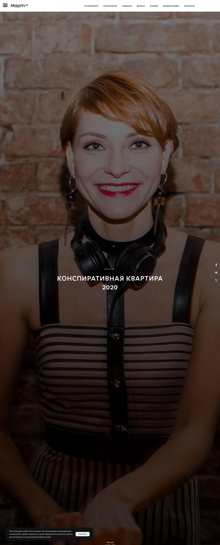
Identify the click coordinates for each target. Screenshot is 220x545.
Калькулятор (110, 6)
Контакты (189, 6)
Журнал (141, 6)
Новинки (127, 6)
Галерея (154, 6)
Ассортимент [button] (91, 6)
